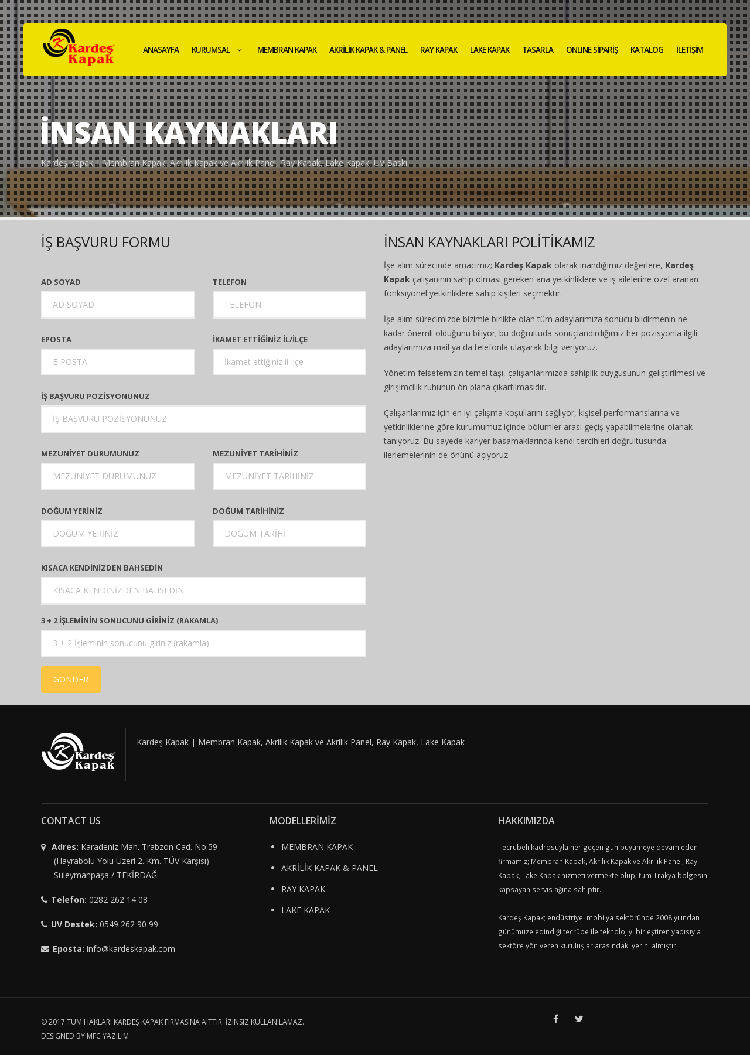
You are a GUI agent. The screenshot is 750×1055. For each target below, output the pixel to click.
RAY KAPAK (438, 50)
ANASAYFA (161, 50)
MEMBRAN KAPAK (286, 50)
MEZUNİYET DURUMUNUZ (90, 453)
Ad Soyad (61, 281)
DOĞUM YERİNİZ (72, 511)
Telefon (230, 281)
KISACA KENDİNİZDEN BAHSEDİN (102, 567)
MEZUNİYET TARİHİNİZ (255, 453)
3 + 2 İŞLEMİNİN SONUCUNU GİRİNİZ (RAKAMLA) (129, 620)
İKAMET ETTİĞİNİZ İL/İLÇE (260, 339)
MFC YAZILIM (108, 1036)
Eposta (56, 339)
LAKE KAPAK (489, 50)
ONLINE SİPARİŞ (592, 50)
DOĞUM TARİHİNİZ (248, 511)
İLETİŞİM (689, 50)
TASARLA (537, 50)
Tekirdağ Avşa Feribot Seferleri (651, 1016)
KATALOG (646, 50)
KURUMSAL (218, 50)
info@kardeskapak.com (131, 948)
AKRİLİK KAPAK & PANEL (368, 50)
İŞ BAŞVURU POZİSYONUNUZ (95, 396)
